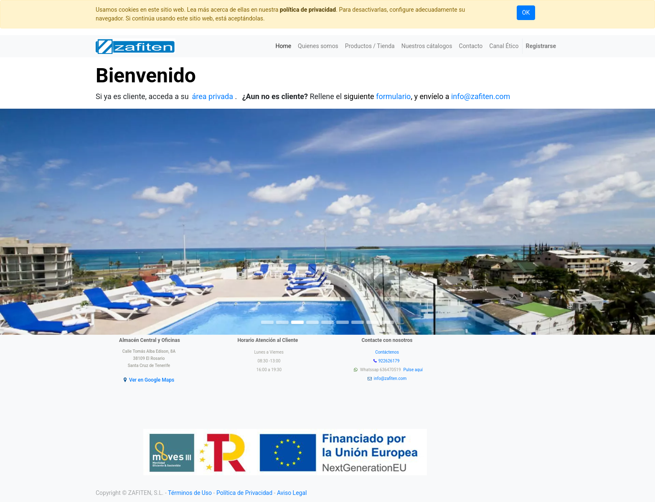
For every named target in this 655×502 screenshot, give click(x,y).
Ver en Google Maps (151, 380)
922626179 (389, 361)
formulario (393, 96)
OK (526, 12)
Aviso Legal (292, 492)
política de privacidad (308, 9)
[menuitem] (283, 46)
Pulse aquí (414, 369)
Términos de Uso (190, 492)
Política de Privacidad (244, 492)
